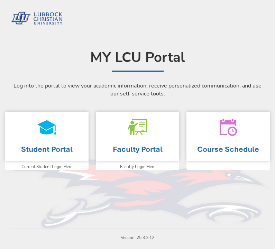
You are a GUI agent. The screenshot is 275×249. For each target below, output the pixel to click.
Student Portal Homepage (47, 136)
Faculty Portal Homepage (137, 136)
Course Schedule (228, 149)
